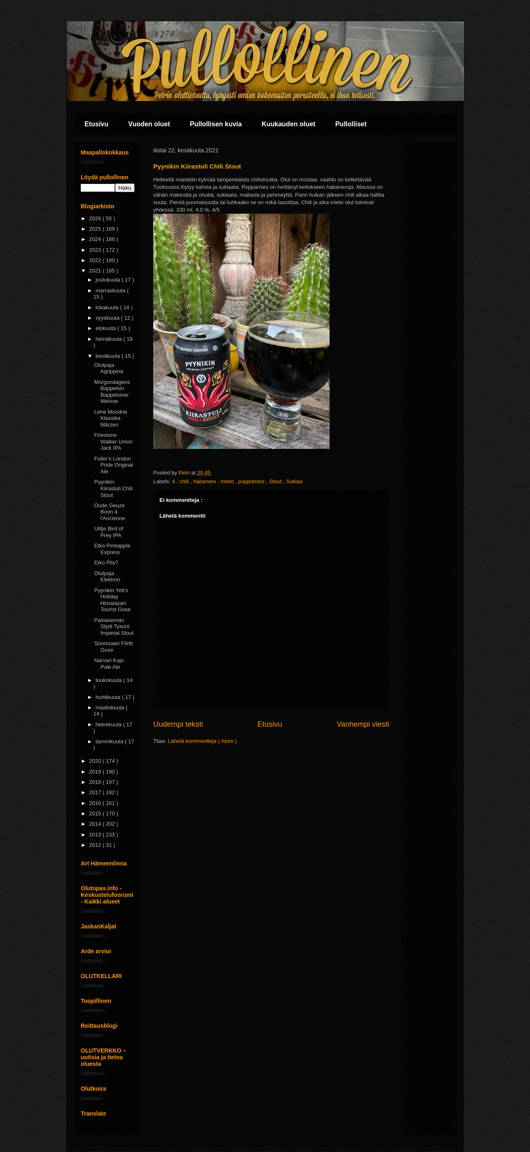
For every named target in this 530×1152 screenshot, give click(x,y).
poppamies (252, 481)
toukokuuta (109, 680)
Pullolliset (351, 124)
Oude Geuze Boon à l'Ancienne (109, 511)
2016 (96, 803)
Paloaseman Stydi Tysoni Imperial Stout (113, 626)
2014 (96, 824)
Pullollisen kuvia (216, 124)
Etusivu (96, 124)
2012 (96, 845)
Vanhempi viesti (363, 724)
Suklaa (294, 481)
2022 (96, 260)
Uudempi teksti (178, 724)
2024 (96, 239)
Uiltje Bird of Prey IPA (108, 531)
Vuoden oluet (149, 124)
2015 (96, 813)
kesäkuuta (109, 356)
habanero (205, 481)
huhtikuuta (109, 697)
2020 (96, 761)
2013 (96, 834)
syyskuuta (108, 318)
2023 (96, 250)
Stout (276, 481)
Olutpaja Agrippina (108, 368)
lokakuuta (108, 307)
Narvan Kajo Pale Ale (109, 663)
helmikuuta (109, 724)
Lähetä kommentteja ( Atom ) (202, 741)
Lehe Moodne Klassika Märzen (110, 418)
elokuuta (107, 328)
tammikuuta (110, 741)
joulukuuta (109, 280)
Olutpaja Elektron (107, 576)
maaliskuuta (111, 707)
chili (185, 481)
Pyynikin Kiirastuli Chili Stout (113, 488)
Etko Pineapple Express (112, 548)
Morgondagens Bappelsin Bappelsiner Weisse (112, 392)
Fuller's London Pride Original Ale (113, 465)
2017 (96, 792)
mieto (228, 481)
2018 (96, 782)
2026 (96, 218)
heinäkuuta (109, 339)
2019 (96, 772)
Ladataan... (94, 162)
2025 (96, 229)
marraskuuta (111, 290)
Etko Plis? (106, 562)
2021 (96, 271)
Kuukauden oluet (289, 124)
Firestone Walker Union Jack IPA (113, 441)
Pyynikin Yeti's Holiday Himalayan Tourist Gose (112, 600)
